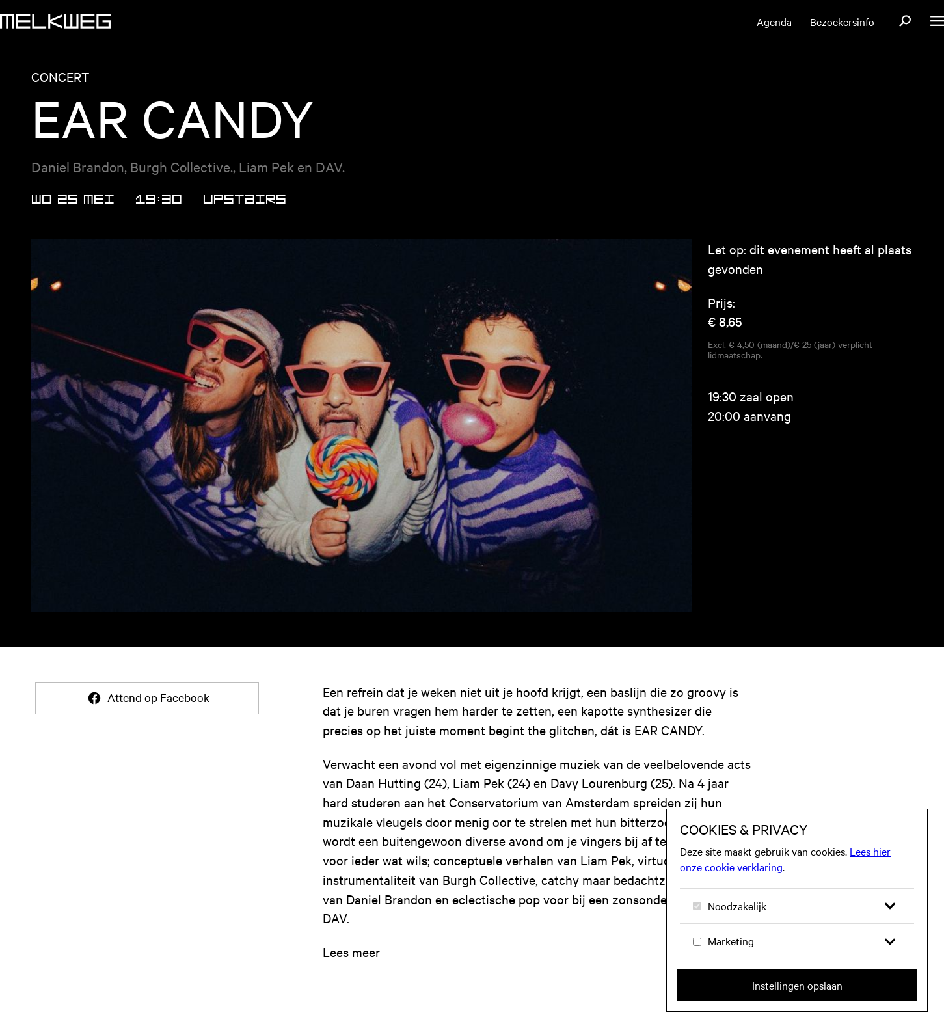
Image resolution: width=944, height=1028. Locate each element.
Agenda (774, 21)
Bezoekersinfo (842, 21)
